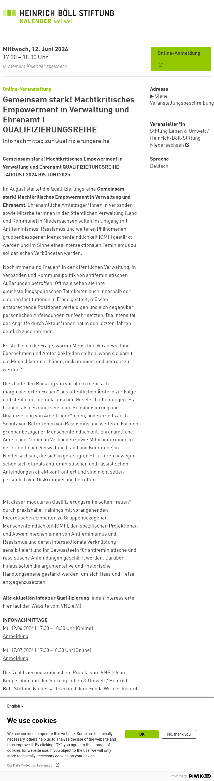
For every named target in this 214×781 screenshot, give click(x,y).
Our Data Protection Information (30, 765)
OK (142, 734)
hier (7, 606)
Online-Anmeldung (179, 53)
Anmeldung (15, 636)
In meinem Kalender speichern (35, 66)
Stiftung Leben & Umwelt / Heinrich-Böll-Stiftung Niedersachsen (179, 138)
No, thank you (179, 734)
